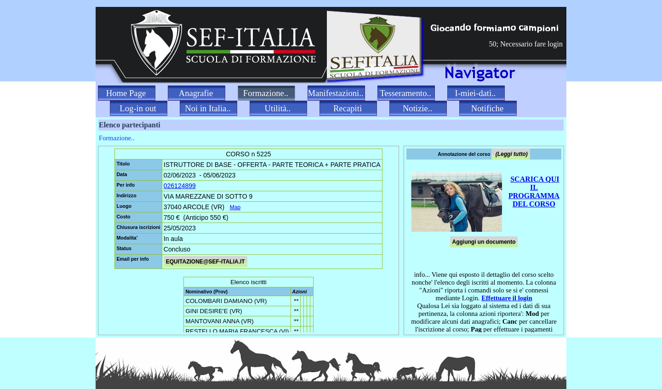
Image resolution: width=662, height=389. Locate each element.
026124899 (180, 185)
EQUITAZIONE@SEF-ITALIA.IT (205, 261)
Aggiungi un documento (484, 242)
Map (235, 207)
